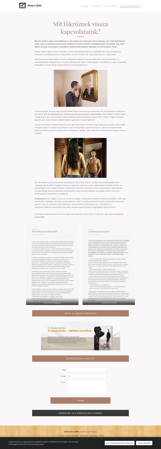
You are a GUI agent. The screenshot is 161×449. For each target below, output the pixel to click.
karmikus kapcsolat (72, 436)
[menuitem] (85, 6)
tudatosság (93, 436)
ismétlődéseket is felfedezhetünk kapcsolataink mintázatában (74, 114)
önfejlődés (84, 436)
